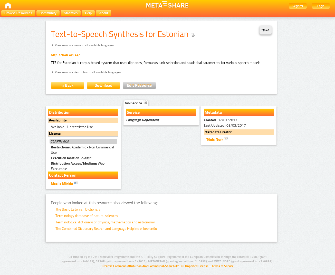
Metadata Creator (218, 132)
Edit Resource (139, 85)
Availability (58, 120)
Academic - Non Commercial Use (82, 150)
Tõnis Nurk (217, 139)
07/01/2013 (220, 120)
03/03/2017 (225, 125)
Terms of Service (223, 266)
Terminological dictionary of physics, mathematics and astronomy (105, 222)
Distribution (60, 112)
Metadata (213, 112)
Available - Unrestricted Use (72, 127)
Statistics (71, 13)
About (103, 13)
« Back (67, 85)
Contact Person (62, 175)
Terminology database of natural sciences (86, 216)
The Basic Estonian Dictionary (78, 209)
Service (133, 112)
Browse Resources (18, 13)
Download (103, 85)
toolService (136, 103)
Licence (55, 133)
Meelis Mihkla (64, 183)
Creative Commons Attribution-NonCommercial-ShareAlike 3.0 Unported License (155, 266)
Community (48, 13)
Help (88, 13)
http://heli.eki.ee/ (65, 55)
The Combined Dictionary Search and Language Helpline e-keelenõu (106, 228)
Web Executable (77, 166)
